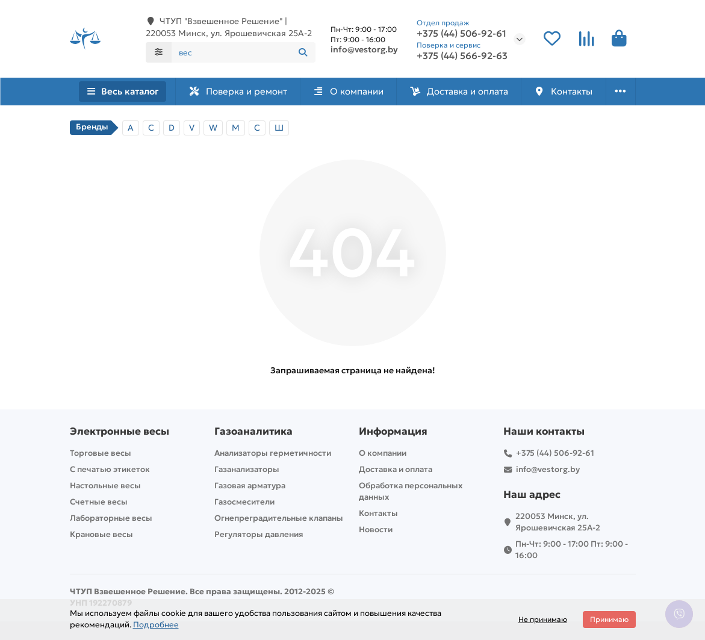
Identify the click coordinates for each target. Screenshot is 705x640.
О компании (348, 91)
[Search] (243, 52)
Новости (376, 529)
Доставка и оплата (458, 91)
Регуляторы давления (258, 534)
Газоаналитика (253, 431)
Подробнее (156, 625)
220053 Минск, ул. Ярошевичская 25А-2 (557, 522)
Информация (393, 431)
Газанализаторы (246, 469)
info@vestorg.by (364, 49)
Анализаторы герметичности (272, 453)
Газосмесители (244, 502)
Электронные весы (119, 431)
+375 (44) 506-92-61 (461, 33)
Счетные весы (99, 502)
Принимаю (609, 619)
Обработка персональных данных (410, 491)
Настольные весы (105, 485)
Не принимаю (542, 619)
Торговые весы (100, 453)
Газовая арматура (249, 485)
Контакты (562, 91)
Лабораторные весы (111, 518)
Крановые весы (101, 534)
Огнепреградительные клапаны (278, 518)
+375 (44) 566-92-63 (462, 56)
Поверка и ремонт (237, 91)
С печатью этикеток (110, 469)
